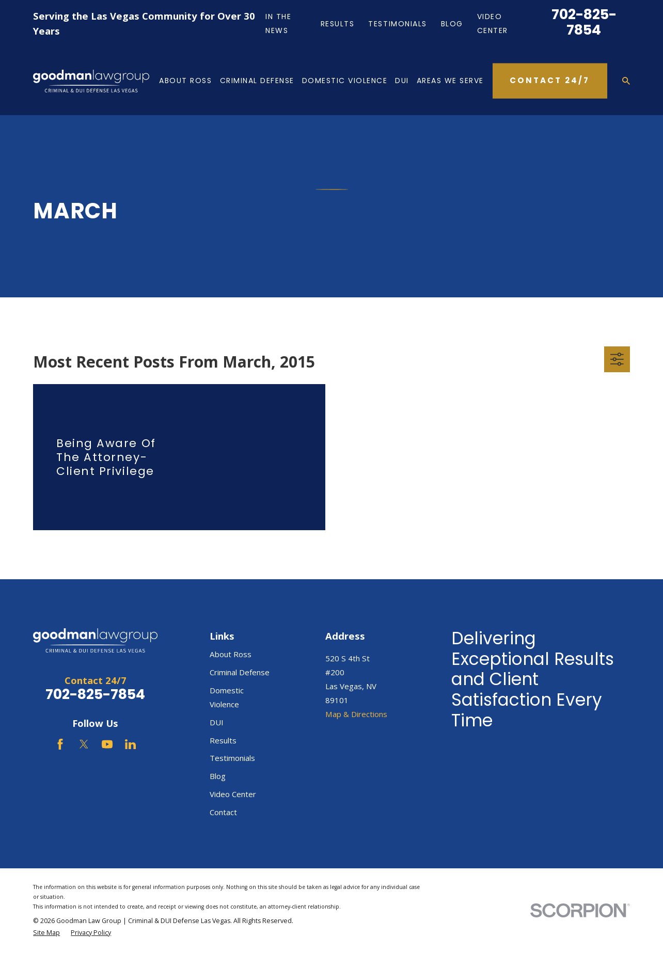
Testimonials (397, 24)
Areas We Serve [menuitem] (450, 80)
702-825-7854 (584, 22)
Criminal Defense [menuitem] (257, 80)
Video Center (233, 794)
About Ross (230, 654)
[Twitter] (83, 744)
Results (338, 24)
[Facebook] (60, 744)
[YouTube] (107, 744)
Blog (452, 24)
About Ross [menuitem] (185, 80)
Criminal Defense (240, 672)
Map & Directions (356, 714)
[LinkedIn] (130, 744)
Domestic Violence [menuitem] (345, 80)
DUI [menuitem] (402, 80)
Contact (223, 812)
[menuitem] (46, 933)
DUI (217, 722)
